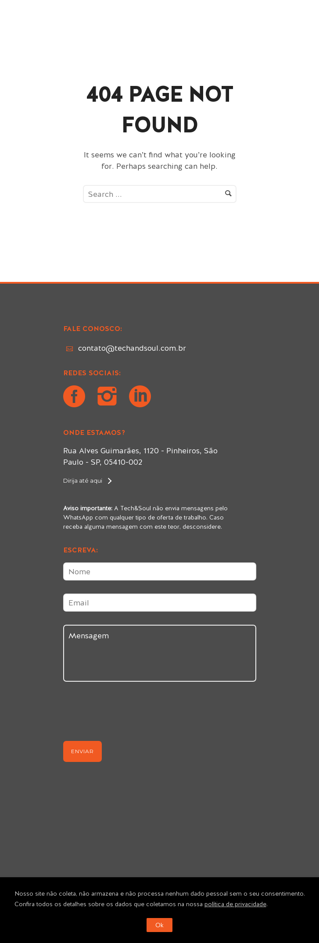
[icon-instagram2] (109, 397)
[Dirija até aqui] (87, 480)
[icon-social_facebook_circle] (76, 397)
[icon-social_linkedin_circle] (140, 397)
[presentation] (130, 715)
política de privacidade (235, 904)
